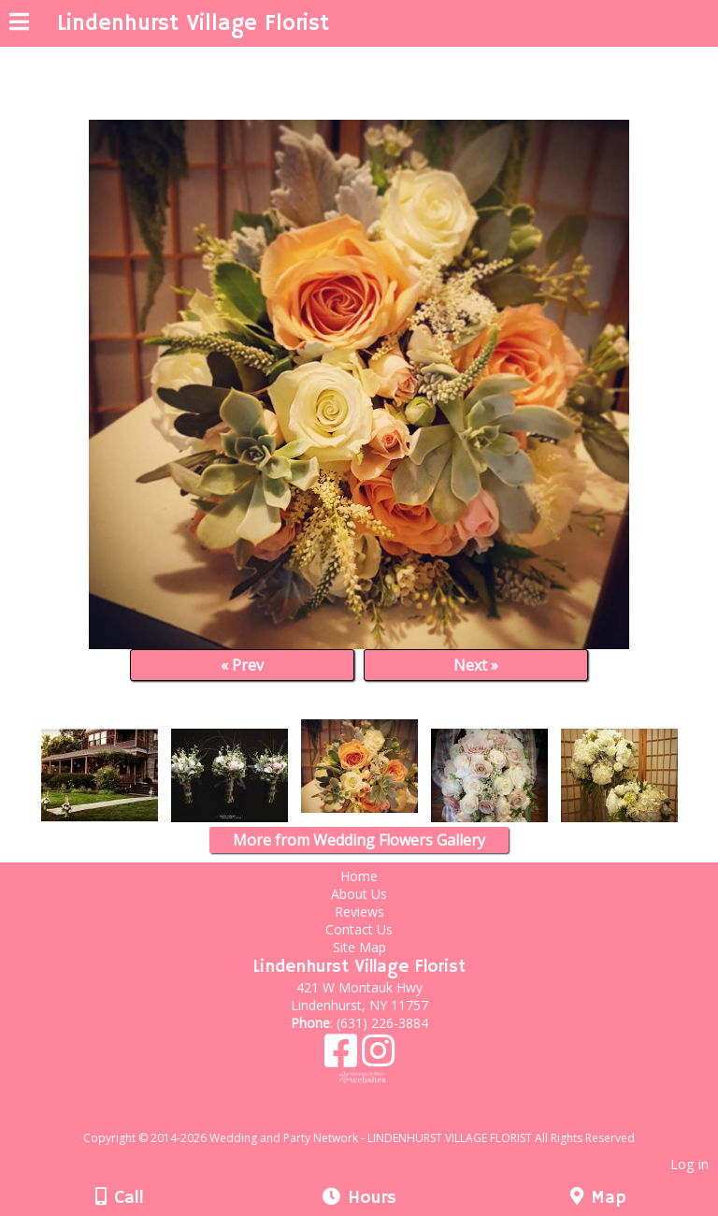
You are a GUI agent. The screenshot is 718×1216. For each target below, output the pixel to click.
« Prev (242, 665)
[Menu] (19, 24)
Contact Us (359, 929)
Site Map (359, 947)
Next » (475, 665)
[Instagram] (378, 1057)
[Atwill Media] (375, 1117)
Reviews (359, 911)
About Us (359, 894)
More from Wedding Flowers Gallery (359, 840)
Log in (689, 1164)
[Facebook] (343, 1057)
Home (359, 876)
